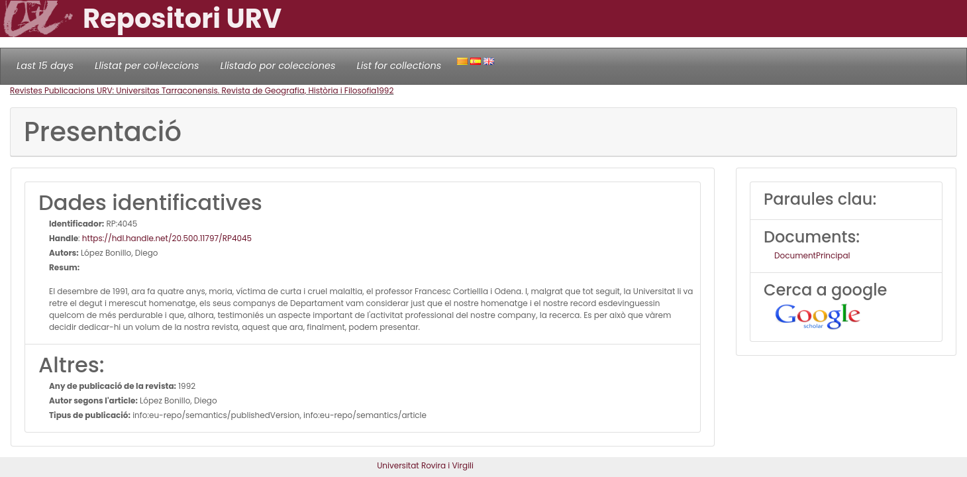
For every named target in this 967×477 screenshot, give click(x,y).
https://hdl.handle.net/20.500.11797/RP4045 (167, 238)
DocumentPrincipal (812, 255)
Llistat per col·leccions (147, 65)
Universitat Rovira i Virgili (425, 465)
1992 (384, 90)
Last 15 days (45, 65)
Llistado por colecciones (278, 65)
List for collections (398, 65)
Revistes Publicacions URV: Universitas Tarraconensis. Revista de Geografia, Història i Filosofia (193, 90)
